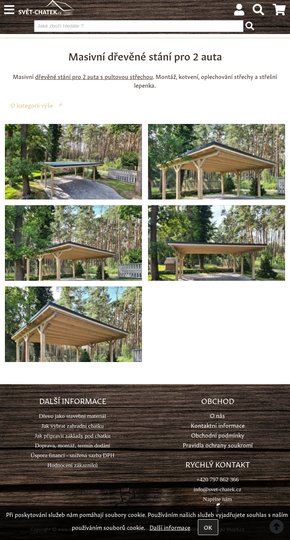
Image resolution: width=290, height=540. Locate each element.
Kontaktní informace (218, 425)
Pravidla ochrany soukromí (218, 445)
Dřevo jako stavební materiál (72, 416)
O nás (217, 415)
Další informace (170, 527)
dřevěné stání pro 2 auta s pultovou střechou (94, 76)
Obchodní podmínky (217, 435)
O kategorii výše (32, 105)
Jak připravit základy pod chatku (72, 435)
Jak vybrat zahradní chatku (72, 425)
